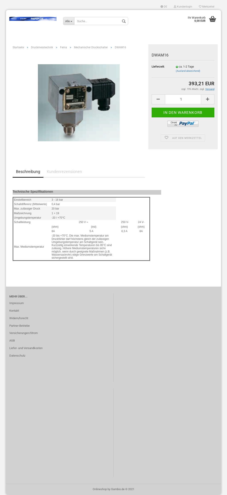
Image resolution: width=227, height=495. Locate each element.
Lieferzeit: (158, 66)
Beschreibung (28, 171)
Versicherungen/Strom (23, 333)
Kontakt (14, 310)
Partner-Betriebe (19, 325)
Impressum (16, 303)
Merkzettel (206, 6)
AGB (12, 340)
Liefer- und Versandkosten (26, 348)
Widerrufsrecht (18, 318)
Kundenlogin (183, 6)
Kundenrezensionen (64, 171)
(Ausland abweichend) (188, 71)
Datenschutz (17, 355)
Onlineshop (100, 489)
